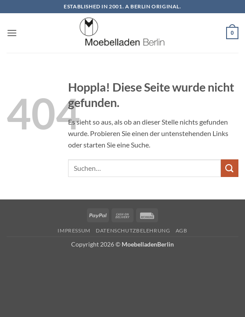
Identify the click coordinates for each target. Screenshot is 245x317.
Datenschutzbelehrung (133, 230)
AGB (181, 230)
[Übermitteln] (229, 168)
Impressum (74, 230)
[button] (12, 33)
